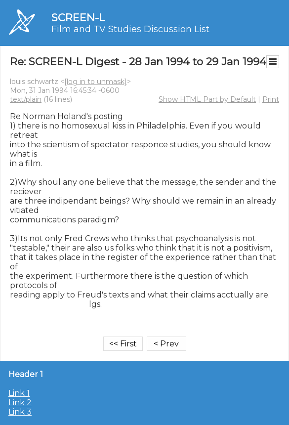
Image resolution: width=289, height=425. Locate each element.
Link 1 (19, 393)
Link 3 (20, 412)
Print (270, 99)
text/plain (25, 99)
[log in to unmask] (95, 81)
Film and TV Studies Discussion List (130, 29)
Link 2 (20, 402)
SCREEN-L (78, 17)
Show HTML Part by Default (207, 99)
